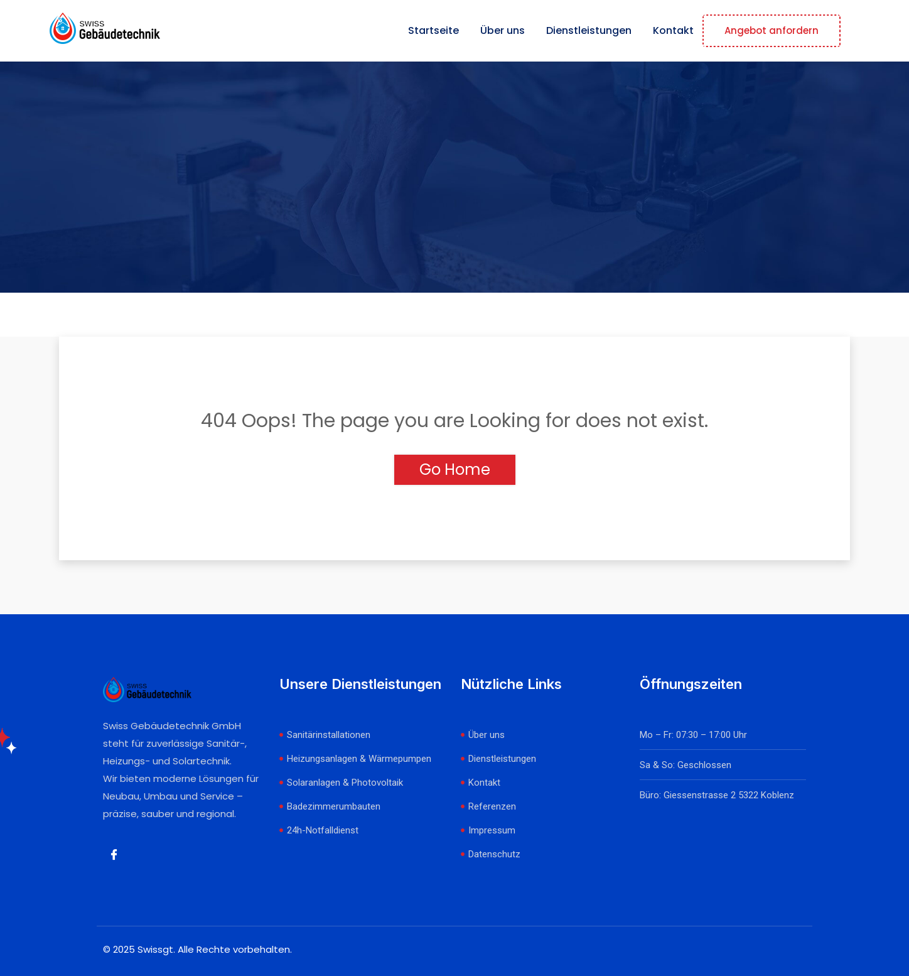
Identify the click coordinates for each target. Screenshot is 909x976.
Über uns (502, 30)
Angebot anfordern (771, 30)
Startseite (433, 30)
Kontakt (673, 30)
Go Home (454, 469)
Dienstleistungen (589, 30)
